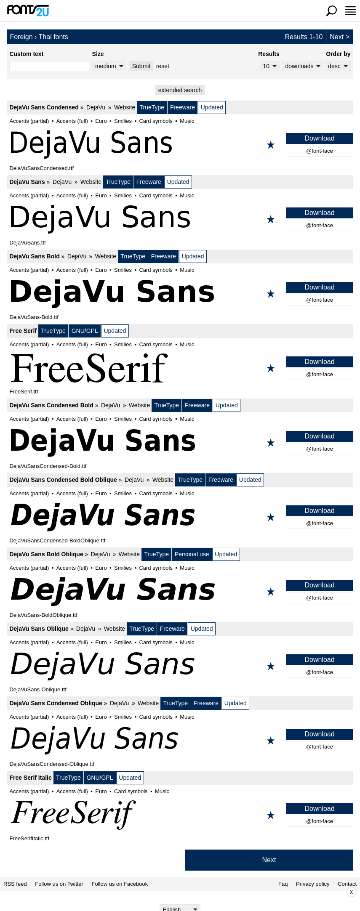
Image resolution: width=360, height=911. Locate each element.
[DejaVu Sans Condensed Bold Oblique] (180, 517)
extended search (180, 90)
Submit (141, 66)
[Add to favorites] (270, 145)
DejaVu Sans (27, 181)
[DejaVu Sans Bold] (180, 293)
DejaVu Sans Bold (34, 256)
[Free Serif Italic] (180, 815)
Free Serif (23, 330)
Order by (338, 53)
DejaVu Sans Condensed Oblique (55, 703)
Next (337, 36)
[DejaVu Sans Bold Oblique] (180, 591)
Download (319, 138)
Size (98, 53)
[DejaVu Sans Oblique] (180, 666)
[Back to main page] (28, 10)
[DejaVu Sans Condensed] (180, 144)
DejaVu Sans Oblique (38, 628)
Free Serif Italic (30, 777)
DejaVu (95, 107)
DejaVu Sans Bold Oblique (46, 554)
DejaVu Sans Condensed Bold (51, 405)
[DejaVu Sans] (180, 219)
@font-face (319, 151)
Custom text (26, 53)
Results (269, 53)
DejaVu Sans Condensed (43, 107)
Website (124, 107)
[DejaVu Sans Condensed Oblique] (180, 740)
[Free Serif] (180, 368)
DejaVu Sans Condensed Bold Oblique (63, 479)
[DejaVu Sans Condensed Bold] (180, 442)
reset (162, 66)
